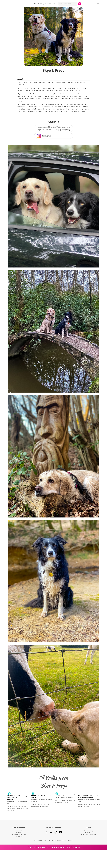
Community (19, 831)
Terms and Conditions (88, 835)
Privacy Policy (88, 831)
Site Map (88, 833)
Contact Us (18, 837)
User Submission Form (18, 835)
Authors (18, 833)
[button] (99, 3)
